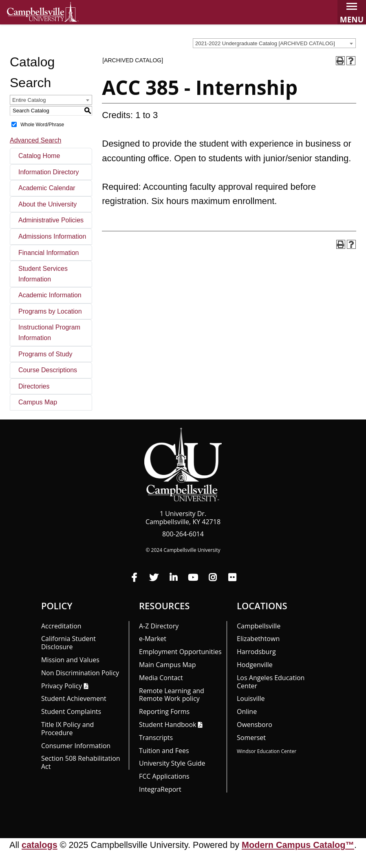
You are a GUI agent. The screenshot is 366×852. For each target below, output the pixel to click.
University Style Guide (172, 763)
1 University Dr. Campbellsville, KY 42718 (183, 517)
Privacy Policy (61, 685)
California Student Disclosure (68, 642)
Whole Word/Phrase (42, 124)
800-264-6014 (183, 533)
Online (247, 711)
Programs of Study (45, 354)
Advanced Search (35, 140)
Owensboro (254, 724)
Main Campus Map (167, 664)
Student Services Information (43, 274)
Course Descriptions (47, 370)
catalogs (39, 845)
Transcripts (156, 737)
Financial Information (48, 252)
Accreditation (61, 625)
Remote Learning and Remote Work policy (171, 694)
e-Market (152, 638)
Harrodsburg (256, 651)
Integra (160, 789)
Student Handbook (167, 724)
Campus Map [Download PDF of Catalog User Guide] (37, 402)
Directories (33, 386)
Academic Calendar (46, 187)
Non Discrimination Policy (80, 672)
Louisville (251, 698)
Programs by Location (50, 311)
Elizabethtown (258, 638)
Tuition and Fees (164, 750)
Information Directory (48, 172)
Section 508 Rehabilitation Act (80, 762)
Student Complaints (71, 711)
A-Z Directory (159, 625)
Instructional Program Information (49, 332)
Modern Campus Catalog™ (298, 845)
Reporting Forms (164, 711)
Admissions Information (52, 236)
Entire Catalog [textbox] (29, 100)
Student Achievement (73, 698)
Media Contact (161, 677)
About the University (47, 204)
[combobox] (274, 43)
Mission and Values (70, 659)
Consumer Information (75, 745)
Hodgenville (255, 664)
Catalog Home (39, 155)
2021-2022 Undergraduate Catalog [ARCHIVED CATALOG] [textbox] (265, 43)
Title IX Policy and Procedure (67, 728)
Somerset (251, 737)
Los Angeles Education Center (270, 681)
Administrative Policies (51, 220)
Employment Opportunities (180, 651)
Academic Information (50, 295)
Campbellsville (258, 625)
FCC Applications (164, 776)
